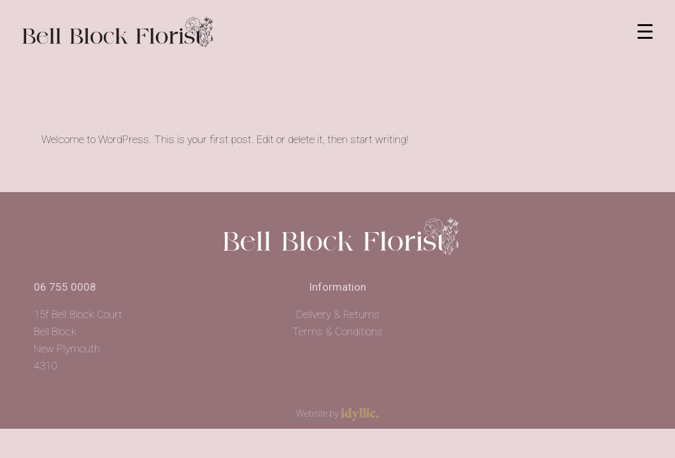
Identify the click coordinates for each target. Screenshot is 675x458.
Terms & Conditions (337, 331)
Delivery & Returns (338, 314)
